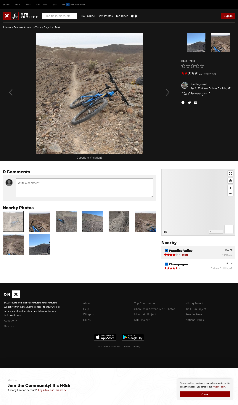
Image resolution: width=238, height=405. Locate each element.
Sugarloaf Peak (52, 27)
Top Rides (122, 15)
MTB (17, 4)
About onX (10, 320)
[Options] (229, 229)
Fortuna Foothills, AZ (220, 88)
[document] (205, 389)
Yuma (38, 27)
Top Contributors (144, 303)
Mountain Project (145, 314)
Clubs (87, 320)
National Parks (195, 320)
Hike (28, 4)
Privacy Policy (219, 387)
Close (204, 394)
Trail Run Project (196, 309)
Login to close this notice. (52, 390)
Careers (9, 326)
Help (86, 309)
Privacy (136, 346)
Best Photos (105, 15)
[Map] (198, 202)
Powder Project (195, 314)
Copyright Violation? (89, 157)
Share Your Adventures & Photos (154, 309)
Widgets (88, 314)
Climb (6, 4)
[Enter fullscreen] (230, 173)
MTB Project (141, 320)
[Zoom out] (230, 193)
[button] (183, 102)
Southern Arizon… (23, 27)
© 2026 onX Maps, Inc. (109, 346)
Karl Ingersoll (199, 84)
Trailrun (41, 4)
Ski (55, 4)
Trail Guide (88, 15)
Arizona (7, 27)
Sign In (228, 15)
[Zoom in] (230, 188)
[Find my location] (230, 180)
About (87, 303)
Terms (127, 346)
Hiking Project (194, 303)
